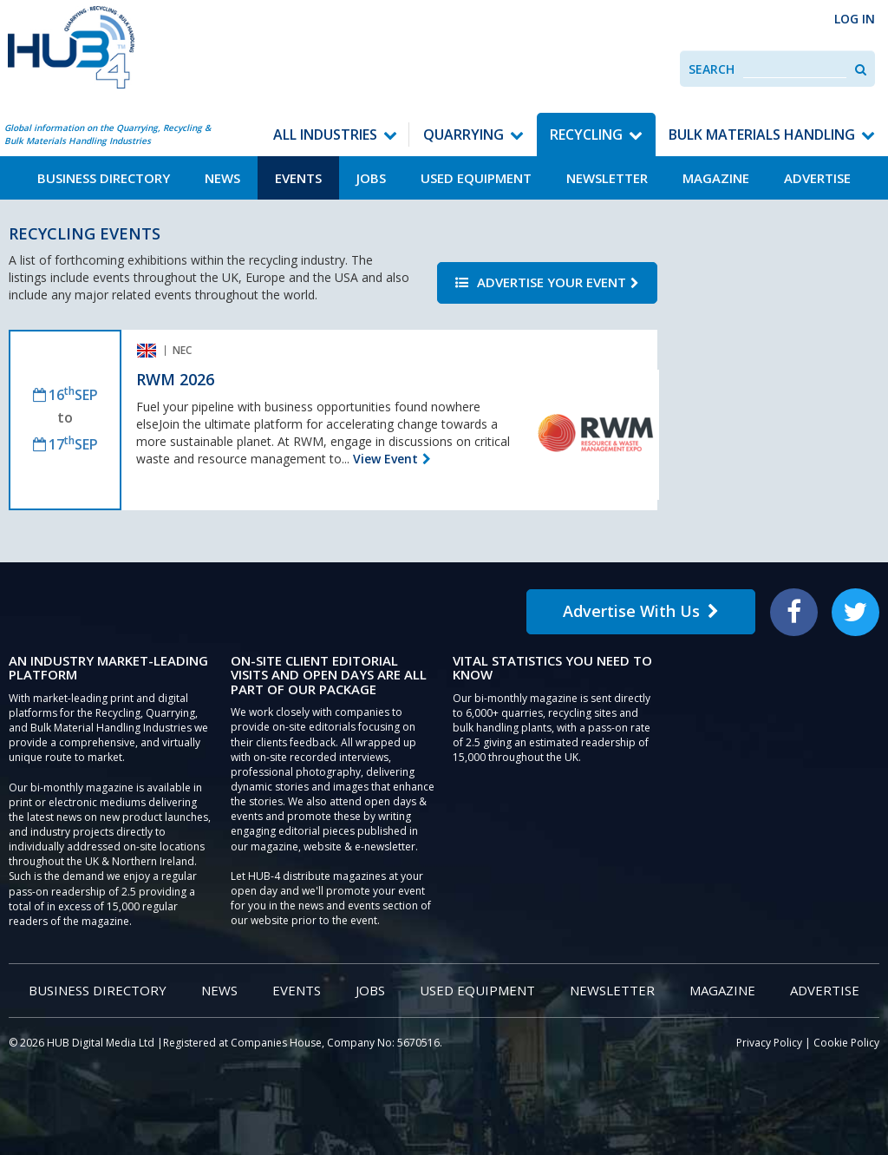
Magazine (715, 178)
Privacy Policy (769, 1042)
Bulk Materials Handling (762, 134)
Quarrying (463, 134)
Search (712, 69)
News (222, 178)
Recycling (586, 134)
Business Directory (103, 178)
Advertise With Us (641, 610)
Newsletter (607, 178)
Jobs (371, 178)
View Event (385, 458)
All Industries (325, 134)
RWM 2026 (175, 379)
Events (298, 178)
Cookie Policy (846, 1042)
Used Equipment (476, 178)
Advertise (817, 178)
